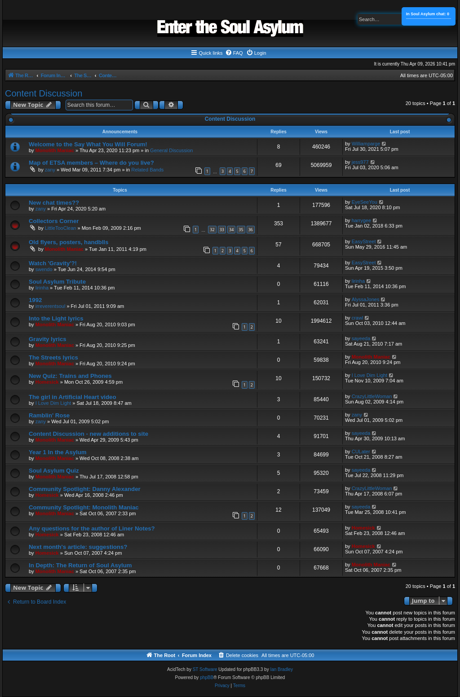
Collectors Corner (54, 221)
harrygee (361, 220)
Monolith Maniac (54, 150)
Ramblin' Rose (49, 415)
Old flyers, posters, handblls (68, 242)
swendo (44, 269)
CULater (361, 451)
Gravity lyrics (47, 339)
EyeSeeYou (364, 202)
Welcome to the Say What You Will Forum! (88, 144)
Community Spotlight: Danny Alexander (85, 489)
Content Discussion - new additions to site (88, 433)
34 (231, 229)
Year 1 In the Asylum (58, 452)
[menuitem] (234, 53)
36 (250, 229)
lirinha (42, 287)
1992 (35, 300)
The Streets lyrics (53, 357)
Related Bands (147, 169)
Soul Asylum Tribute (57, 281)
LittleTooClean (60, 228)
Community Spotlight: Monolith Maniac (84, 507)
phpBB (206, 677)
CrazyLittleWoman (372, 396)
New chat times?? (54, 202)
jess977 (360, 162)
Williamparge (366, 143)
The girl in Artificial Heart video (72, 397)
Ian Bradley (281, 669)
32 (212, 229)
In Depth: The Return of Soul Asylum (80, 565)
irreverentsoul (50, 306)
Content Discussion (43, 93)
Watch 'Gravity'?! (53, 263)
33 (222, 229)
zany (50, 169)
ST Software (205, 669)
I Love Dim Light (369, 375)
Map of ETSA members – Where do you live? (91, 162)
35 (241, 229)
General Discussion (171, 150)
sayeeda (361, 338)
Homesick (47, 382)
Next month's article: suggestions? (78, 547)
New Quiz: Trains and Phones (70, 376)
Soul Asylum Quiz (54, 470)
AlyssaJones (366, 299)
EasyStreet (364, 241)
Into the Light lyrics (56, 318)
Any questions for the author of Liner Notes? (92, 528)
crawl (357, 317)
